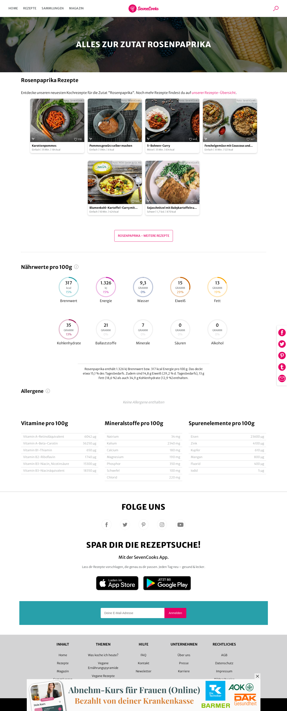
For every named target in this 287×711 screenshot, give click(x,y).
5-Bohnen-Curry (158, 146)
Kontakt (143, 663)
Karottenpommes (44, 146)
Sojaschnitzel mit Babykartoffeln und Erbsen (172, 208)
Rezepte (29, 8)
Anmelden (175, 613)
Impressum (224, 671)
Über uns (184, 655)
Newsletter (143, 671)
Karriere (184, 671)
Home (13, 8)
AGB (224, 655)
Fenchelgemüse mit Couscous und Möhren (227, 146)
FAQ (143, 655)
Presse (184, 663)
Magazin (76, 8)
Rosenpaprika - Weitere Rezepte (143, 236)
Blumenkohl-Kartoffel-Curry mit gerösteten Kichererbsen (112, 208)
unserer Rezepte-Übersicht (214, 93)
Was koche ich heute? (103, 655)
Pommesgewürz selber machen (110, 146)
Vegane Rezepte (103, 676)
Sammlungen (53, 8)
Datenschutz (224, 663)
